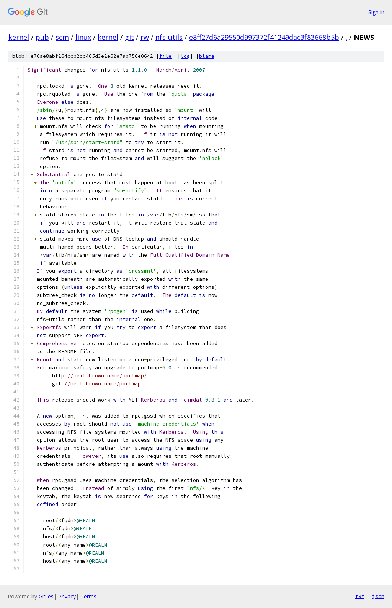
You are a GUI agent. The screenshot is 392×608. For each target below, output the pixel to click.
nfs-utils (169, 37)
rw (144, 37)
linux (83, 37)
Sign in (376, 12)
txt (359, 596)
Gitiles (46, 596)
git (129, 37)
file (165, 56)
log (185, 56)
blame (206, 56)
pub (42, 37)
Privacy (67, 596)
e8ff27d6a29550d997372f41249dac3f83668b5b (264, 37)
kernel (18, 37)
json (378, 596)
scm (62, 37)
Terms (88, 596)
